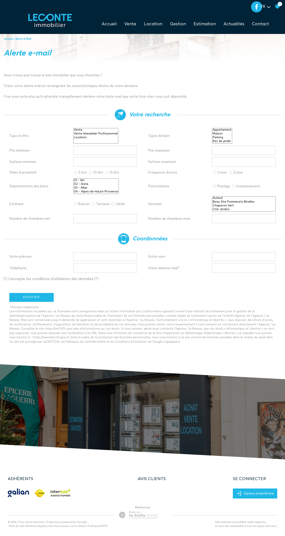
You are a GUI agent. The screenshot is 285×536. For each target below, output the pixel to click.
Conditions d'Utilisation (131, 341)
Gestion (178, 24)
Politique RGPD (98, 526)
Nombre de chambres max (169, 218)
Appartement (222, 130)
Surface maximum (162, 162)
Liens (73, 526)
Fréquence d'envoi (162, 172)
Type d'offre (19, 136)
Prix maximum (159, 150)
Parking (222, 138)
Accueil (109, 24)
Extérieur (16, 204)
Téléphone (17, 268)
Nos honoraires (59, 526)
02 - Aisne (96, 184)
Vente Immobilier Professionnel (95, 134)
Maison (222, 134)
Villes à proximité (22, 172)
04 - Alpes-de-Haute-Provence (96, 192)
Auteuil (244, 198)
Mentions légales (36, 526)
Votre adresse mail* (164, 268)
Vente (95, 130)
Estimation (205, 24)
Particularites (158, 186)
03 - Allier (96, 188)
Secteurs (155, 204)
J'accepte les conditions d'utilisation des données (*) (53, 279)
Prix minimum (19, 150)
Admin (82, 526)
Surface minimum (22, 162)
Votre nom (156, 256)
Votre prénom (20, 256)
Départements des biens (28, 186)
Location (153, 24)
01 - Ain (96, 180)
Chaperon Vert (244, 206)
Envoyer (31, 297)
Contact (260, 24)
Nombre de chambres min (29, 218)
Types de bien (159, 136)
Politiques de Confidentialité (85, 341)
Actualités (234, 24)
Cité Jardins (244, 210)
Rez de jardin (222, 141)
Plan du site (16, 526)
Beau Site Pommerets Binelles (244, 202)
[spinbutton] (105, 150)
